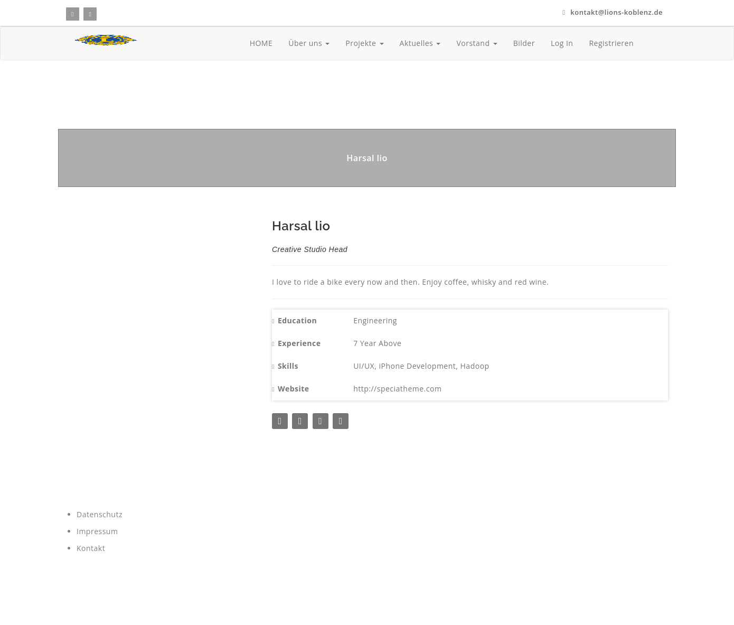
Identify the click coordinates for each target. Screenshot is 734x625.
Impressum (97, 531)
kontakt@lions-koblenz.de (612, 12)
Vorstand (476, 43)
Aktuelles (420, 43)
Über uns (309, 43)
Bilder (524, 43)
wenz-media (155, 604)
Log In (562, 43)
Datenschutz (100, 514)
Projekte (364, 43)
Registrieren (611, 43)
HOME (261, 43)
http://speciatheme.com (397, 389)
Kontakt (91, 548)
